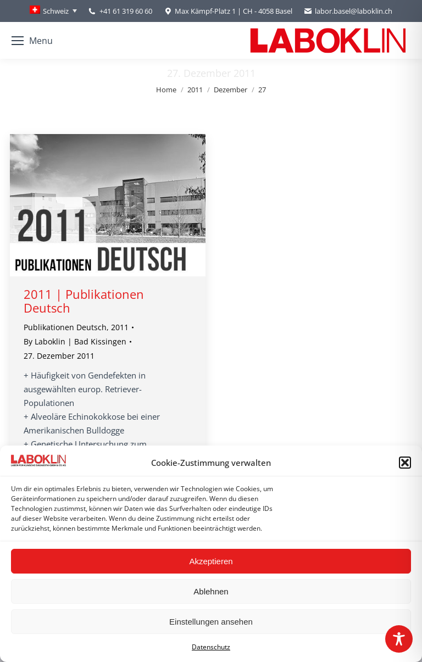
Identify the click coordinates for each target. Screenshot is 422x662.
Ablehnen (210, 591)
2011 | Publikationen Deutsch (84, 301)
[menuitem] (53, 11)
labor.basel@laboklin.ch (347, 11)
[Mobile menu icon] (32, 40)
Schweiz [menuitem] (56, 11)
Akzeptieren (210, 561)
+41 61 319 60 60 (125, 11)
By (75, 341)
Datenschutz (211, 647)
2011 (120, 327)
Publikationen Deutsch (65, 327)
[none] (53, 10)
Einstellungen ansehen (211, 621)
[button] (405, 463)
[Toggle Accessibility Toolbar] (399, 639)
